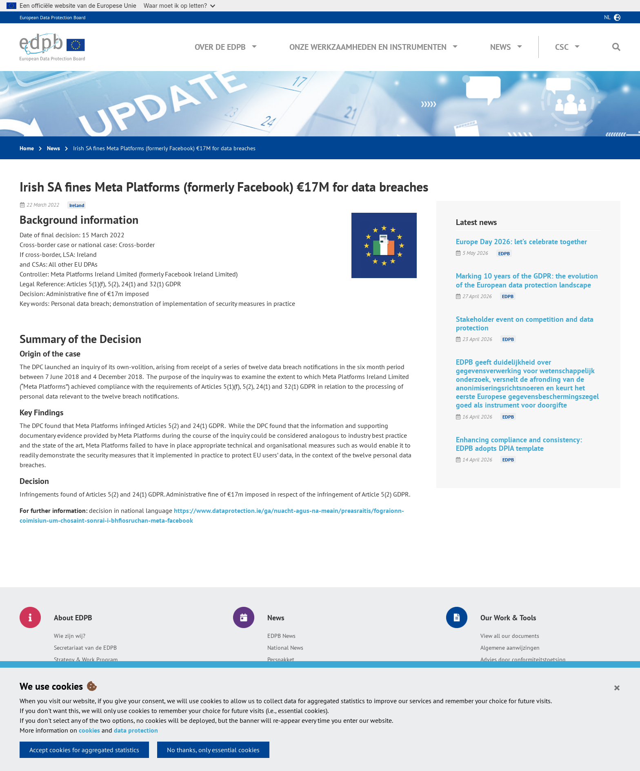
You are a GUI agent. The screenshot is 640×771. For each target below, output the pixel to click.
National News (285, 647)
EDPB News (281, 636)
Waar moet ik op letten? (179, 5)
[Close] (616, 687)
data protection (136, 730)
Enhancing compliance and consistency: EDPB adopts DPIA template (519, 444)
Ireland (76, 205)
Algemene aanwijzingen (510, 647)
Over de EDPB (220, 47)
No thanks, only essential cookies (213, 750)
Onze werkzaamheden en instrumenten (368, 47)
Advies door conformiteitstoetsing (523, 659)
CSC (562, 47)
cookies (89, 730)
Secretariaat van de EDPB (85, 647)
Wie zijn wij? (69, 636)
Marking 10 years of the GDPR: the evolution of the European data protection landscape (527, 280)
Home (27, 148)
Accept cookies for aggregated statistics (84, 750)
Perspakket (280, 659)
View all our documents (509, 636)
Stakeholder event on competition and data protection (524, 323)
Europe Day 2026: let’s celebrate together (521, 241)
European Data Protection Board (52, 17)
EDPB (504, 253)
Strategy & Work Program (86, 659)
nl (607, 17)
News (500, 47)
